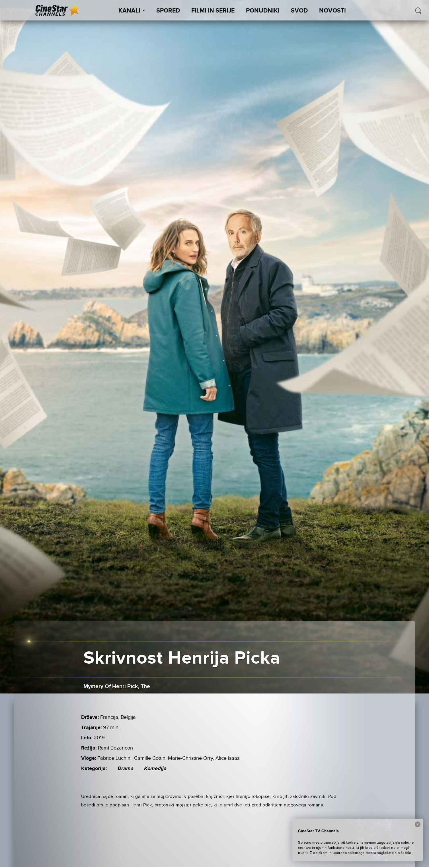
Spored (168, 11)
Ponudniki (263, 11)
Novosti (332, 11)
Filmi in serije (213, 11)
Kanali (131, 11)
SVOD (299, 11)
